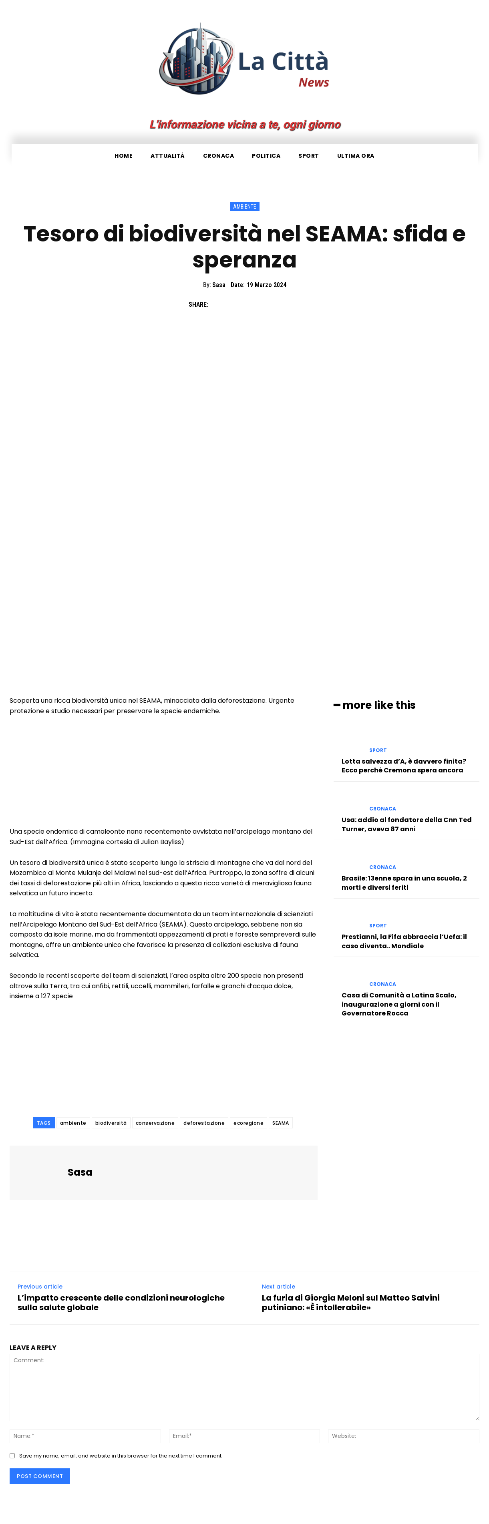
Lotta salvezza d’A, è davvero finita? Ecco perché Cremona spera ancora (404, 766)
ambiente (73, 1123)
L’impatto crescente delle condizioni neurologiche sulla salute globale (121, 1302)
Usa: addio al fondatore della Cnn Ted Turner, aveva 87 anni (407, 824)
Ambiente (245, 206)
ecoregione (248, 1123)
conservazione (155, 1123)
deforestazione (204, 1123)
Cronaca (382, 808)
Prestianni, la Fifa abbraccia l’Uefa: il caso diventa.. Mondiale (404, 941)
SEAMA (280, 1123)
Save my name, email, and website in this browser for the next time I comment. (121, 1456)
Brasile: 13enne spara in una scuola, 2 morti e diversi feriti (404, 883)
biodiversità (111, 1123)
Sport (378, 750)
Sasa (218, 285)
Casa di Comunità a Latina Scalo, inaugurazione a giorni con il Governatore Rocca (399, 1004)
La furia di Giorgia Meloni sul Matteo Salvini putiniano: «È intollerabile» (351, 1302)
